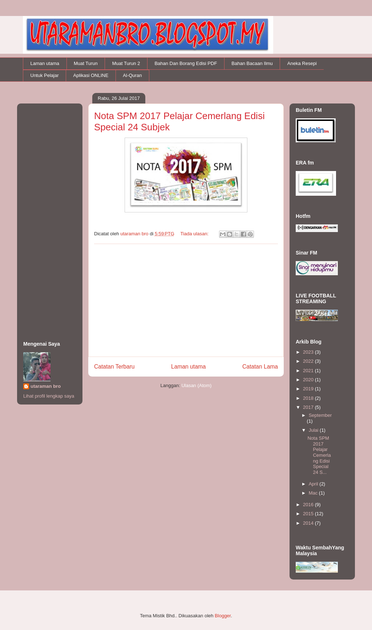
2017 (309, 407)
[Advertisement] (186, 300)
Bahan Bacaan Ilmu (251, 63)
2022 (309, 361)
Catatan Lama (260, 366)
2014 (309, 523)
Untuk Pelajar (45, 75)
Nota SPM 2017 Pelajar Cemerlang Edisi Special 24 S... (319, 455)
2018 (309, 398)
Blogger (223, 615)
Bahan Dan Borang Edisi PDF (185, 63)
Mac (314, 493)
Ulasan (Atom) (196, 385)
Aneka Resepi (302, 63)
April (314, 484)
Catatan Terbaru (114, 366)
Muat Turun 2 (126, 63)
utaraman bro (46, 386)
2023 (309, 352)
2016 (309, 504)
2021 (309, 370)
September (320, 415)
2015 (309, 513)
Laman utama (45, 63)
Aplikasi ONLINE (91, 75)
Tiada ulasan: (195, 233)
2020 (309, 379)
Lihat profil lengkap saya (48, 396)
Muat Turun (86, 63)
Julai (314, 430)
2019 (309, 388)
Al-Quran (132, 75)
